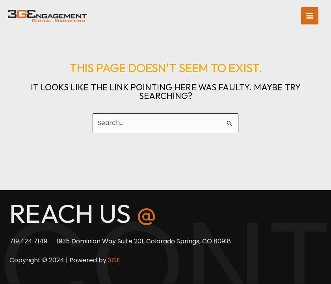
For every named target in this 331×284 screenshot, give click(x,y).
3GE (114, 260)
